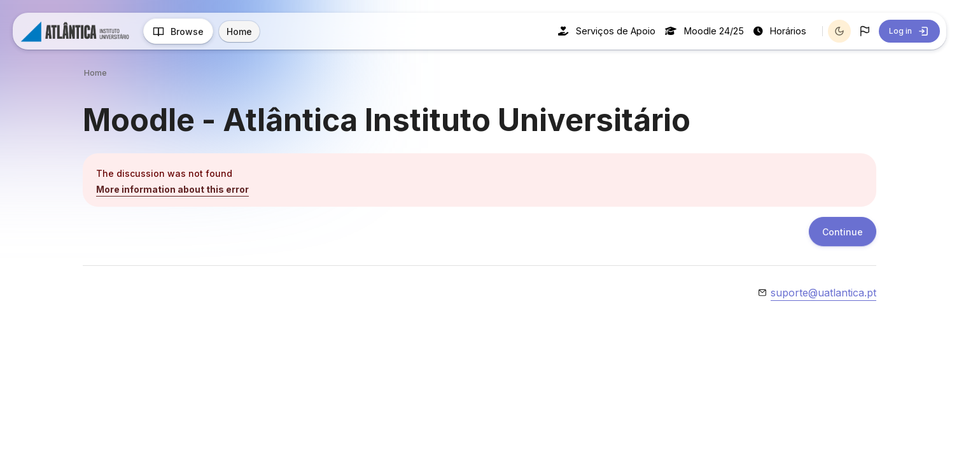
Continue (842, 231)
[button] (864, 31)
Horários (779, 30)
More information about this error (172, 189)
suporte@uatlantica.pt (823, 292)
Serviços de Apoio (606, 30)
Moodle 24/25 (704, 30)
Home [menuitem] (239, 31)
